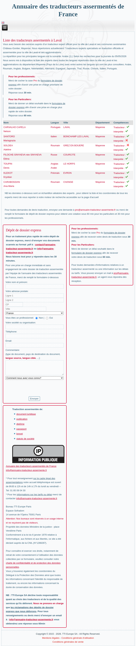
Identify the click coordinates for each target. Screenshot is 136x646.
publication (21, 419)
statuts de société (25, 438)
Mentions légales (51, 638)
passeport (21, 429)
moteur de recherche (55, 197)
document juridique (26, 414)
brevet (19, 433)
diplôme (20, 424)
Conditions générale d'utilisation (77, 638)
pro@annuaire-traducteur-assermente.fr (95, 209)
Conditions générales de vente (68, 642)
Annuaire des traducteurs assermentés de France (31, 466)
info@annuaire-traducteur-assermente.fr (26, 470)
